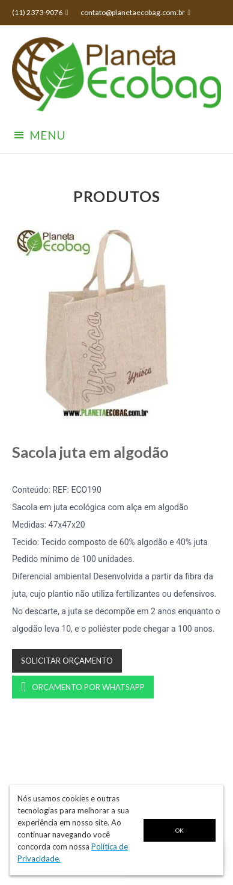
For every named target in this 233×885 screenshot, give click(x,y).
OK (179, 830)
